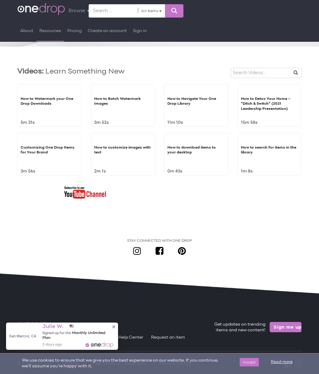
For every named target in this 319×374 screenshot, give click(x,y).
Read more (282, 362)
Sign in (140, 31)
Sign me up (287, 327)
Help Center (130, 338)
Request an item (168, 338)
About (26, 31)
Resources (50, 31)
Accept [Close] (249, 362)
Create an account (107, 31)
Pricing (74, 31)
